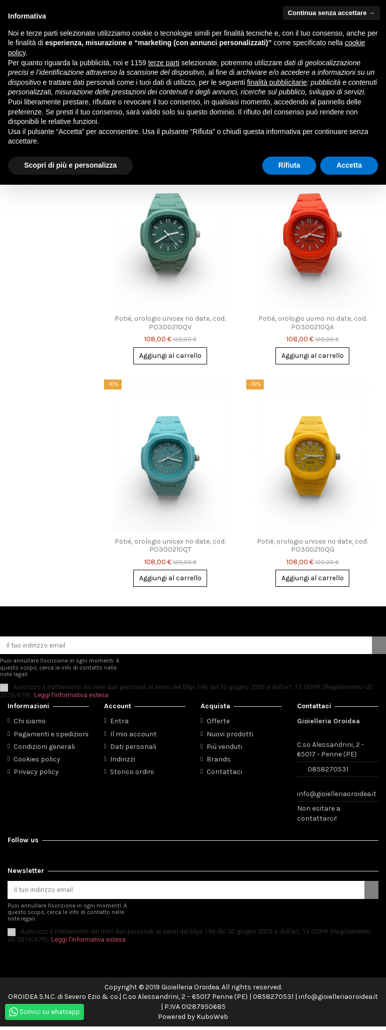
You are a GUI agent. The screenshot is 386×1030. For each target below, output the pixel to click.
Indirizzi (122, 761)
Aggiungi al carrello (170, 356)
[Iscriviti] (379, 647)
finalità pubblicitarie (277, 82)
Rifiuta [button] (289, 165)
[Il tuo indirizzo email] (186, 647)
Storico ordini (132, 774)
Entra (119, 723)
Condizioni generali (44, 748)
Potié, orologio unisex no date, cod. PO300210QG (312, 546)
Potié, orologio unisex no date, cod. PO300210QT (170, 546)
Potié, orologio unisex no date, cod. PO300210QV (170, 323)
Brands (219, 761)
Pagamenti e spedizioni (51, 736)
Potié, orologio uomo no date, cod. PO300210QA (312, 323)
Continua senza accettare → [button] (331, 13)
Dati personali (133, 748)
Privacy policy (36, 774)
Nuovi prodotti (230, 736)
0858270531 (328, 771)
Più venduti (224, 748)
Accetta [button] (349, 165)
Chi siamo (30, 723)
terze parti (163, 63)
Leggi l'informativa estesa (71, 697)
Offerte (218, 723)
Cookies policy (37, 761)
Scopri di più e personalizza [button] (70, 165)
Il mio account (133, 736)
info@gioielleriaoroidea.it (336, 796)
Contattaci (224, 774)
